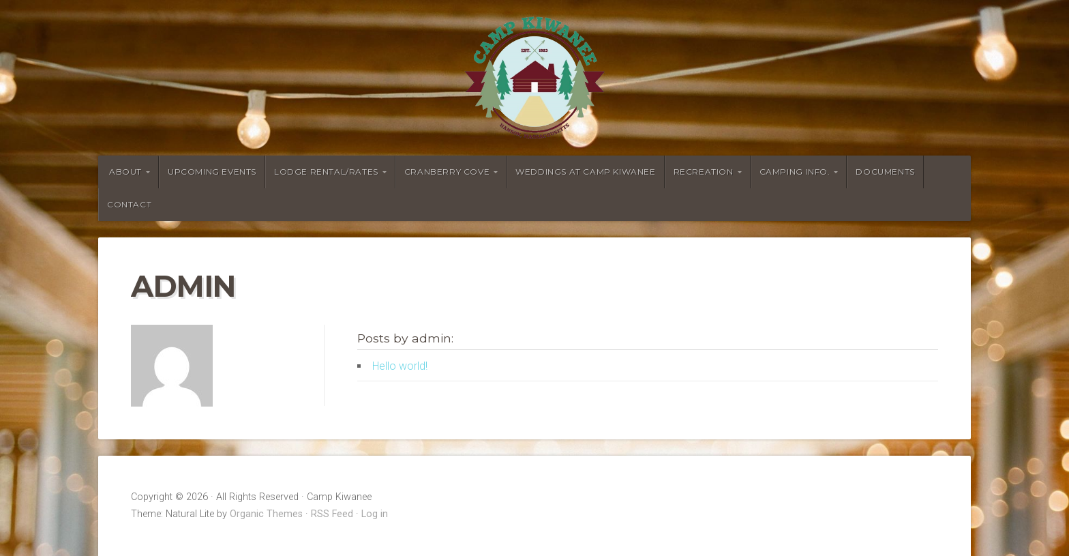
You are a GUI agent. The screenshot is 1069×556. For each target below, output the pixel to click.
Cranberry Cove (447, 171)
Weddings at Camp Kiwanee (585, 171)
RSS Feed (332, 514)
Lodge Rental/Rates (326, 171)
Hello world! (399, 366)
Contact (129, 204)
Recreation (704, 171)
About (125, 171)
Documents (885, 171)
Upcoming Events (212, 171)
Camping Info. (794, 171)
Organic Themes (266, 514)
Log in (374, 514)
